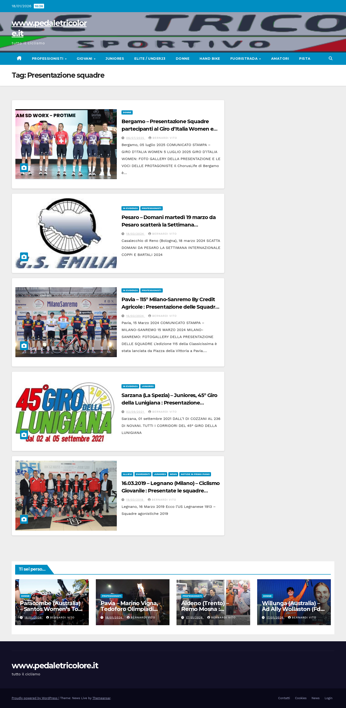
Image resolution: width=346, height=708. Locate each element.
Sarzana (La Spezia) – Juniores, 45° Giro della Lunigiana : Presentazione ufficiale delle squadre (169, 402)
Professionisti (48, 58)
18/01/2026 (33, 617)
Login (328, 698)
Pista (305, 58)
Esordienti (143, 474)
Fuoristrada (244, 58)
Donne (183, 58)
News (173, 474)
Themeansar (101, 698)
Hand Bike (210, 58)
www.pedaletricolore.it (55, 665)
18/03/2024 (135, 233)
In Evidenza (130, 208)
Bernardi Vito (163, 138)
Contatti (284, 698)
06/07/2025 (135, 138)
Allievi (127, 474)
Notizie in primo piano (195, 474)
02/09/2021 (135, 411)
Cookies (301, 698)
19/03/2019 (135, 499)
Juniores (115, 58)
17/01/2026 (195, 617)
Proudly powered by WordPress (35, 698)
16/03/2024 (135, 315)
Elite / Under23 (150, 58)
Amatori (280, 58)
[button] (330, 58)
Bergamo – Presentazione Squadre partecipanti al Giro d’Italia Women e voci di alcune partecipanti (167, 129)
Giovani (85, 58)
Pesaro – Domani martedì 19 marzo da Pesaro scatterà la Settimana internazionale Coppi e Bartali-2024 (168, 224)
